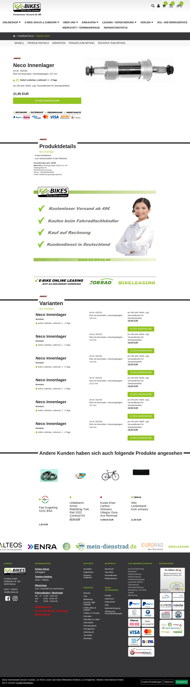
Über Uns (70, 22)
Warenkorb (109, 569)
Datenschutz (110, 602)
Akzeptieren (181, 682)
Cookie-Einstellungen (152, 682)
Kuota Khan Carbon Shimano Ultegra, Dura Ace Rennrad (109, 509)
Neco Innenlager (33, 65)
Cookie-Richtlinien (24, 683)
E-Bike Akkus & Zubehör (42, 22)
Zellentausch (89, 632)
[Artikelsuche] (153, 6)
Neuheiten (88, 638)
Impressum (109, 599)
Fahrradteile (26, 36)
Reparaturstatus (116, 27)
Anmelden (88, 569)
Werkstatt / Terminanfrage (81, 27)
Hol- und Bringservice (172, 22)
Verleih (146, 22)
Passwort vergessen (88, 576)
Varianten (59, 43)
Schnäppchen (89, 629)
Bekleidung (88, 599)
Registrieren (88, 572)
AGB (107, 605)
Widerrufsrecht (111, 578)
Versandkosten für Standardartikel (53, 86)
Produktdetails (38, 43)
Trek (85, 596)
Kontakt (108, 595)
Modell (19, 43)
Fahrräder (88, 616)
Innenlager (43, 36)
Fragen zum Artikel (82, 43)
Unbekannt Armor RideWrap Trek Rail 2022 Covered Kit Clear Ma (79, 510)
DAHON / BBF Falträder (89, 603)
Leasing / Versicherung (119, 22)
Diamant (87, 593)
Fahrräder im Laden (92, 619)
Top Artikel (109, 572)
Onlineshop (12, 22)
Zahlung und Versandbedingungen (112, 612)
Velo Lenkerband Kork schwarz (139, 506)
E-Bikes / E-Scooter (92, 613)
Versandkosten (111, 575)
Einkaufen (90, 22)
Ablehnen (168, 682)
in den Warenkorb (47, 100)
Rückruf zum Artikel (112, 43)
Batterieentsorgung (112, 608)
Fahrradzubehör (90, 626)
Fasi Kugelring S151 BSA (48, 509)
